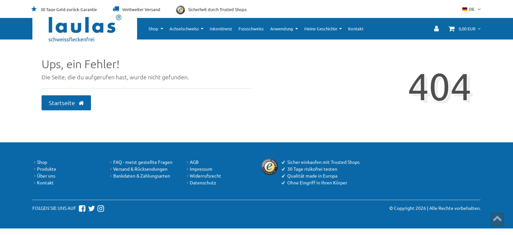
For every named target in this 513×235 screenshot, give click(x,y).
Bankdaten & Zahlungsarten (139, 175)
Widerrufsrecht (203, 175)
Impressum (198, 168)
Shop (153, 28)
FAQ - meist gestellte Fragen (140, 162)
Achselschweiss (184, 28)
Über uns (43, 175)
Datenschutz (200, 182)
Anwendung (281, 28)
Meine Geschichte (320, 28)
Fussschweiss (251, 28)
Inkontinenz (221, 28)
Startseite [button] (66, 102)
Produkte (44, 168)
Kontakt (355, 28)
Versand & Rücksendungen (138, 168)
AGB (192, 162)
